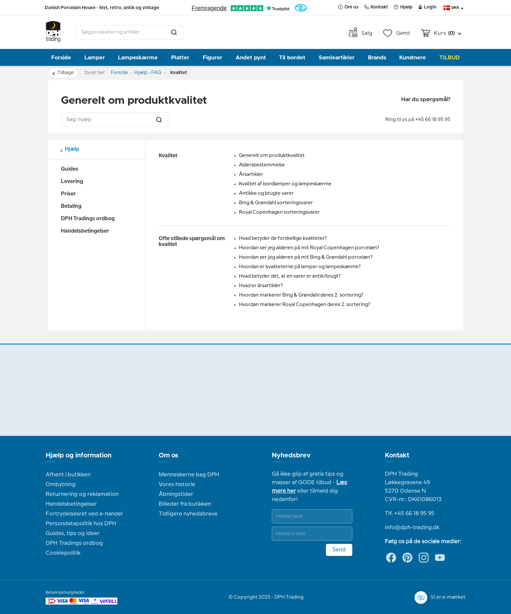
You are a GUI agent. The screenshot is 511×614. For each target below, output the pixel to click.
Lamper (94, 57)
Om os (168, 455)
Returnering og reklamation (82, 494)
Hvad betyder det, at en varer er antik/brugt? (290, 276)
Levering (72, 181)
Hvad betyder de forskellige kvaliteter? (283, 238)
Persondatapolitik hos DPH (81, 523)
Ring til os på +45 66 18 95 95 (417, 119)
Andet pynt (251, 57)
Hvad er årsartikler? (261, 286)
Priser (68, 194)
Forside (61, 57)
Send (339, 549)
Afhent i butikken (68, 474)
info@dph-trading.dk (412, 527)
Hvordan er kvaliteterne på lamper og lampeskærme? (300, 267)
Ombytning (61, 484)
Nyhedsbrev (291, 455)
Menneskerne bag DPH (189, 474)
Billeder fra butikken (185, 504)
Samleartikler (337, 57)
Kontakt (397, 455)
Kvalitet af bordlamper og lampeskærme (285, 184)
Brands (377, 57)
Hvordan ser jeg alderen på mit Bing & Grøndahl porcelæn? (305, 257)
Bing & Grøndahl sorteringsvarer (276, 203)
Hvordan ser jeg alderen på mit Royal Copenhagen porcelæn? (309, 248)
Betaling (71, 206)
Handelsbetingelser (85, 231)
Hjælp (72, 149)
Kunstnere (412, 57)
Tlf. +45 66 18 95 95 (409, 513)
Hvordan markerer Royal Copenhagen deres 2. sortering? (304, 304)
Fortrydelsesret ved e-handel (84, 513)
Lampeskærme (138, 57)
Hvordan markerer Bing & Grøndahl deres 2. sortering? (301, 295)
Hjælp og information (78, 455)
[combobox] (129, 32)
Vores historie (177, 484)
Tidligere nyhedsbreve (188, 513)
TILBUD (449, 57)
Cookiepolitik (63, 553)
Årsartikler (251, 174)
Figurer (212, 57)
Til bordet (292, 57)
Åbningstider (176, 494)
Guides (69, 169)
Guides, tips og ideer (73, 533)
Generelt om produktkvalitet (272, 155)
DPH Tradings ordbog (88, 218)
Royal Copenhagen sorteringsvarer (279, 212)
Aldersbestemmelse (262, 165)
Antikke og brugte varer (266, 193)
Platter (180, 57)
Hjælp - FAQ (154, 72)
